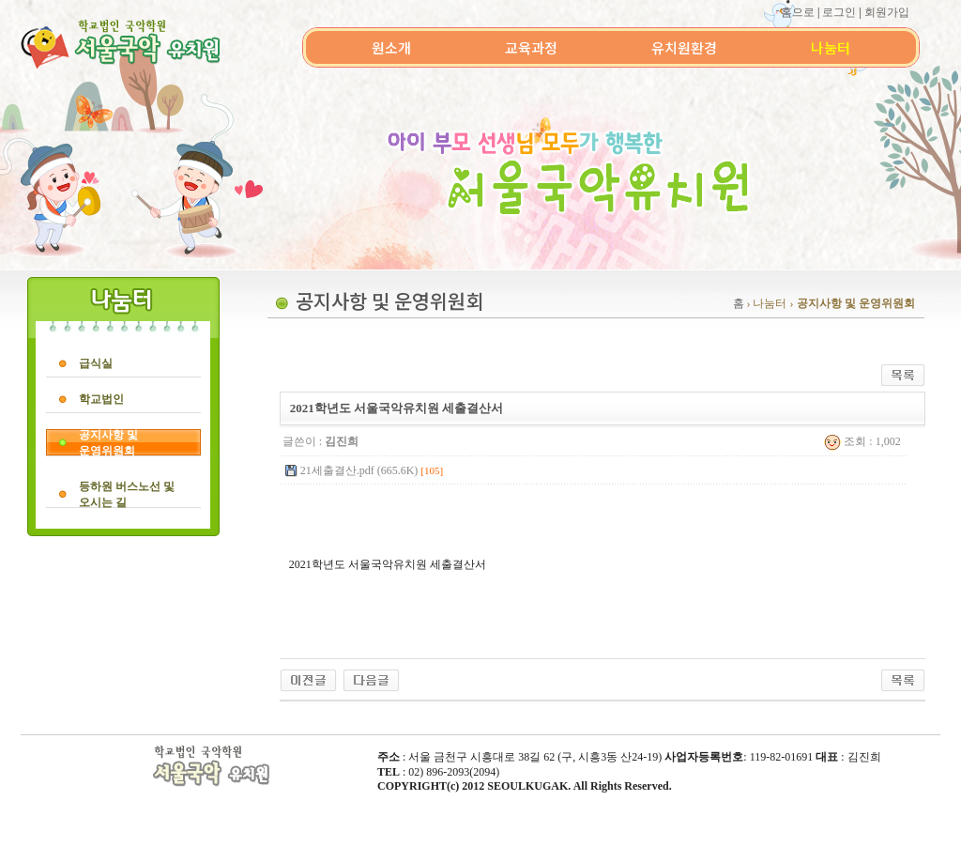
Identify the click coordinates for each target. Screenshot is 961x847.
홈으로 (798, 12)
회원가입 (886, 12)
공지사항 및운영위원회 (108, 442)
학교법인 (101, 399)
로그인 (839, 12)
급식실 (96, 363)
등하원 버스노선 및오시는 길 (127, 494)
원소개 (391, 47)
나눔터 (830, 47)
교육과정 (531, 47)
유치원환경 (684, 47)
